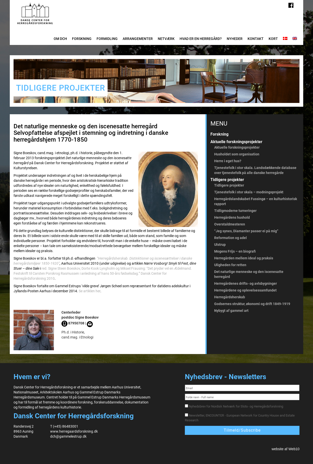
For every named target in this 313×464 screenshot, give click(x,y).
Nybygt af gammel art (231, 311)
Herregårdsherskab (229, 297)
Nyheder (235, 39)
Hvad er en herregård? (201, 39)
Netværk (166, 39)
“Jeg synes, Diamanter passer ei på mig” (246, 231)
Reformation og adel (230, 238)
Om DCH (60, 39)
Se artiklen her (89, 291)
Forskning (82, 39)
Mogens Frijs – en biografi (235, 251)
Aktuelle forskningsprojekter (236, 141)
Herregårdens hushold (232, 217)
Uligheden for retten (230, 265)
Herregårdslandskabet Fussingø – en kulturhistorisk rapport (255, 201)
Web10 (293, 449)
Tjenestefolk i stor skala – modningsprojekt (248, 192)
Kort (273, 39)
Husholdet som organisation (236, 154)
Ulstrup (220, 245)
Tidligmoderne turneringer (235, 211)
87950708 (72, 323)
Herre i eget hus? (227, 161)
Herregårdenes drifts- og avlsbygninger (245, 283)
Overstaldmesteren (229, 224)
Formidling (107, 39)
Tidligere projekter (227, 179)
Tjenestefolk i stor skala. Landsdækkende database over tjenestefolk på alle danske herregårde (255, 170)
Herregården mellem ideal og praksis (243, 258)
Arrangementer (138, 39)
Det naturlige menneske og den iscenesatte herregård (248, 274)
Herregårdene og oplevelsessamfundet (245, 290)
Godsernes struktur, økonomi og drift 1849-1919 (252, 304)
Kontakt (256, 39)
